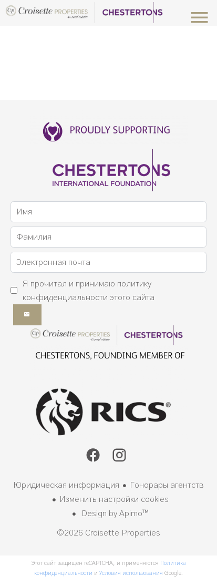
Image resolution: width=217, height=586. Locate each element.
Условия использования (131, 573)
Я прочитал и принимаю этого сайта (88, 291)
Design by (114, 513)
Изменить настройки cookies (114, 499)
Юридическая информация (66, 485)
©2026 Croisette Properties (108, 533)
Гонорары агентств (167, 485)
